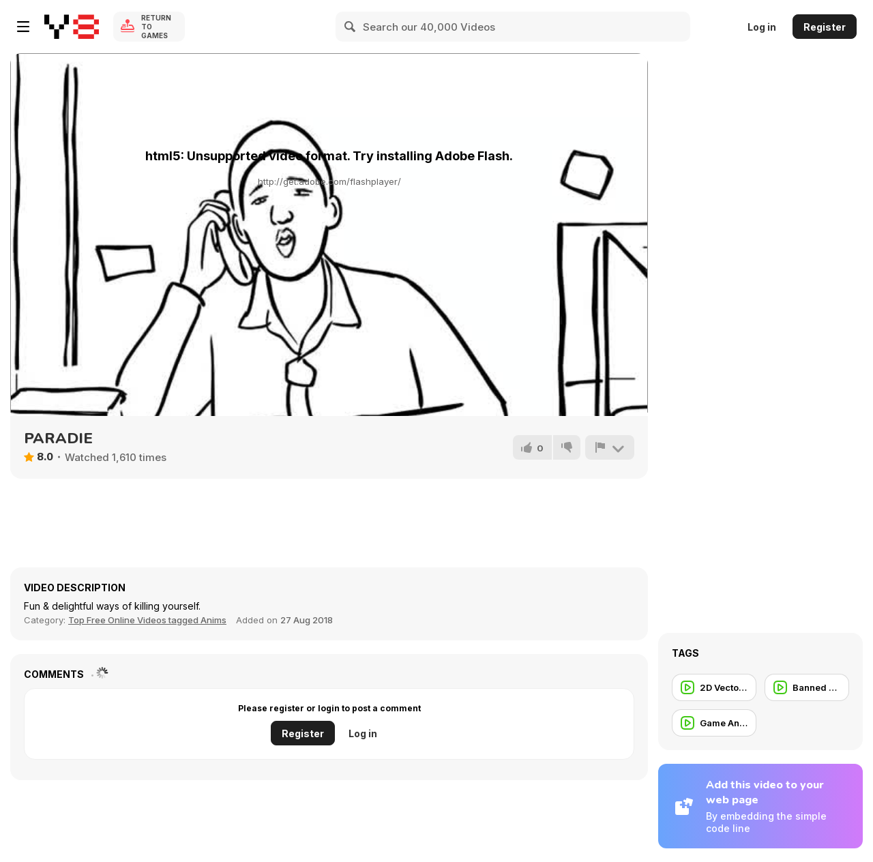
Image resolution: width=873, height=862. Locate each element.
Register (824, 27)
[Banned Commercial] (807, 687)
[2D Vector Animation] (714, 687)
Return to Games (156, 27)
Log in (762, 27)
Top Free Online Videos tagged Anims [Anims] (147, 619)
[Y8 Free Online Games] (72, 26)
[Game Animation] (714, 723)
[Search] (351, 27)
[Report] (609, 447)
